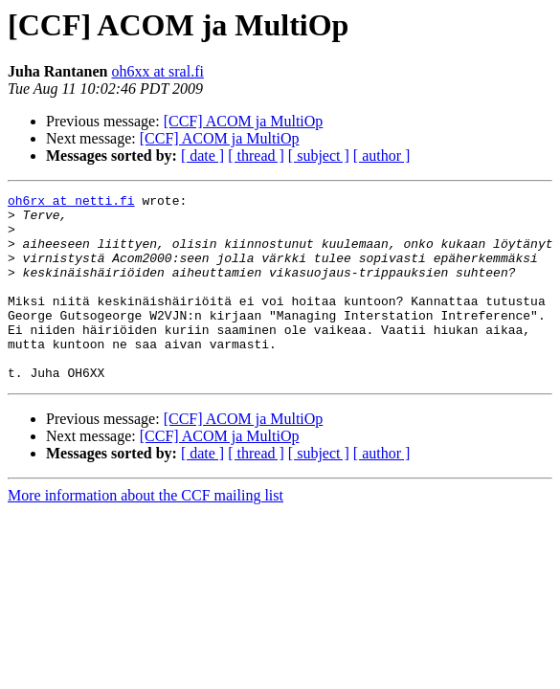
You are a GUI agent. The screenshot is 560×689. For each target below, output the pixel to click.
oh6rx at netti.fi (71, 202)
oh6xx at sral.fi (157, 71)
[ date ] (202, 155)
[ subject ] (318, 155)
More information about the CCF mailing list (145, 532)
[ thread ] (256, 155)
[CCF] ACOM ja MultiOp (244, 121)
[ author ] (382, 155)
